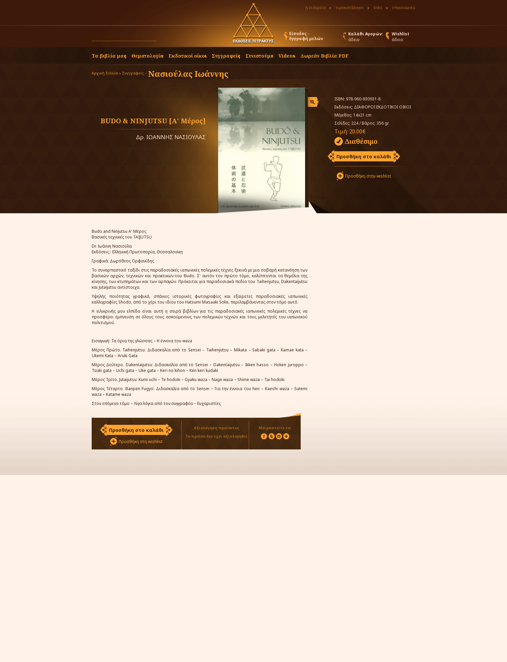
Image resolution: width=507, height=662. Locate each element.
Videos (286, 56)
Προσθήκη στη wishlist (140, 441)
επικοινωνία (403, 7)
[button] (162, 37)
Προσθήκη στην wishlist (368, 176)
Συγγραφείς (133, 72)
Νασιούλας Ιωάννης (188, 73)
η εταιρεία (315, 7)
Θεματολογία (147, 56)
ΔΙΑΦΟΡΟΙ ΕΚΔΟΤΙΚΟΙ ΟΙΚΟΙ (382, 107)
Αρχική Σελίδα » (106, 72)
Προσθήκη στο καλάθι (363, 156)
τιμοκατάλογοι (349, 7)
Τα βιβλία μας (109, 56)
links (378, 7)
